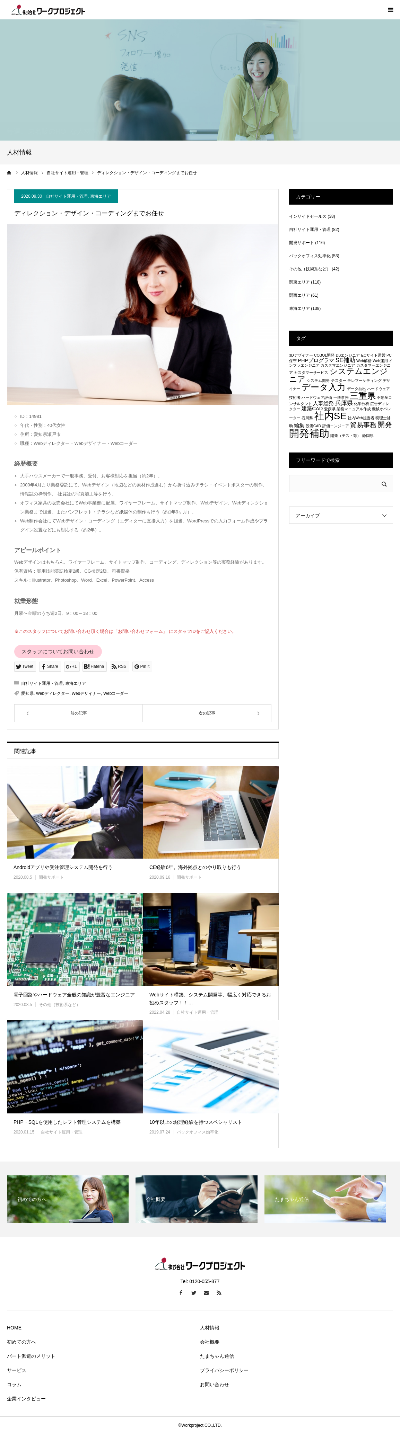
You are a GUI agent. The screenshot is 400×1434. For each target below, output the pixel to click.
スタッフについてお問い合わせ (57, 651)
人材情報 (209, 1327)
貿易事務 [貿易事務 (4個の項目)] (363, 425)
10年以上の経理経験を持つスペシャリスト (195, 1122)
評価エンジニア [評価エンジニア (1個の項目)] (335, 426)
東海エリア (100, 196)
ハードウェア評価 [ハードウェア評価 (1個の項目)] (317, 397)
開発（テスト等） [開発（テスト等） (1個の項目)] (345, 435)
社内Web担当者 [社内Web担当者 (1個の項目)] (361, 418)
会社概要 (209, 1342)
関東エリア (299, 282)
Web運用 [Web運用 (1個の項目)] (380, 361)
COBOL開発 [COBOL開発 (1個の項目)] (324, 355)
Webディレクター (52, 693)
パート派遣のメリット (31, 1356)
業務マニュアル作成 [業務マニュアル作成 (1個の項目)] (354, 409)
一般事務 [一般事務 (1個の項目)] (341, 397)
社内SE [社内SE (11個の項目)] (330, 416)
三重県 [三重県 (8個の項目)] (363, 396)
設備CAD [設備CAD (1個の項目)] (313, 426)
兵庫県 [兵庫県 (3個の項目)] (344, 403)
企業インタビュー (26, 1398)
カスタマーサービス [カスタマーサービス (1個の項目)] (311, 372)
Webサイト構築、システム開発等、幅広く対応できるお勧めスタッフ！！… (210, 998)
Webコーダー (115, 693)
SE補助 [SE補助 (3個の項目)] (345, 360)
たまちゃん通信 (217, 1356)
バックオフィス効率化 (197, 1132)
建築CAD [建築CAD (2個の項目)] (312, 408)
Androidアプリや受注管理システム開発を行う (63, 867)
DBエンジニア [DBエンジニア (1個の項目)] (348, 355)
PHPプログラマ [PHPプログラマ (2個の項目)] (316, 360)
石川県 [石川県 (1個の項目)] (307, 418)
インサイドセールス (308, 216)
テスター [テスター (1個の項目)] (338, 380)
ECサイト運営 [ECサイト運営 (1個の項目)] (373, 355)
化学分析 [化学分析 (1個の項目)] (361, 404)
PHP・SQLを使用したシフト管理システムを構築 (67, 1122)
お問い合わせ (214, 1384)
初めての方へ (21, 1342)
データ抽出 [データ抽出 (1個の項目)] (356, 389)
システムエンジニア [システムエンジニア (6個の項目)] (338, 375)
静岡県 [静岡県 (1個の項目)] (368, 435)
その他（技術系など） (59, 1004)
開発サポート (51, 877)
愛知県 (27, 693)
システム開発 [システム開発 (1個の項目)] (318, 380)
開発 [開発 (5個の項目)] (384, 425)
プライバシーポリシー (224, 1370)
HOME (14, 1327)
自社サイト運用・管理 (67, 196)
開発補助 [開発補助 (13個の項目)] (309, 433)
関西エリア (299, 295)
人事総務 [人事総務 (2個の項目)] (323, 403)
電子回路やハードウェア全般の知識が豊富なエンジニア (74, 994)
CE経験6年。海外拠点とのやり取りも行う (195, 867)
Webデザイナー (86, 693)
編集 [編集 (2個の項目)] (299, 425)
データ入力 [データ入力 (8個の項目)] (324, 387)
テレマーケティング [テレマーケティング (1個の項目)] (364, 380)
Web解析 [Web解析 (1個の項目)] (364, 361)
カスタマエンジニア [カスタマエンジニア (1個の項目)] (338, 365)
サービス (16, 1370)
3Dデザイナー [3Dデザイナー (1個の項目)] (301, 355)
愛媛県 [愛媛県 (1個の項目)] (330, 409)
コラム (14, 1384)
